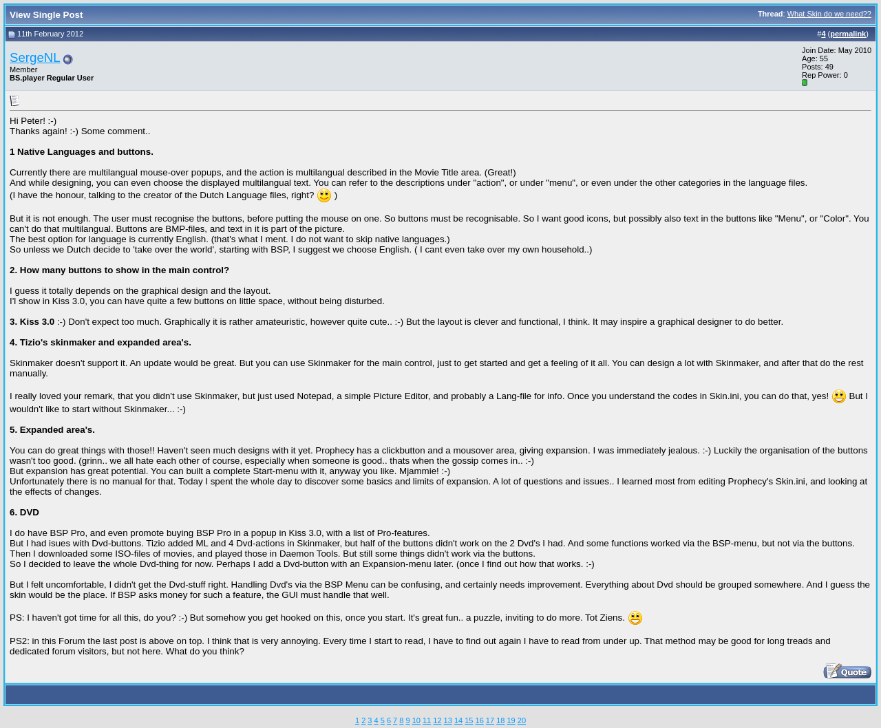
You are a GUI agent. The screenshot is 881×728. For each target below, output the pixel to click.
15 (469, 720)
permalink (848, 34)
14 (458, 720)
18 (500, 720)
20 (522, 720)
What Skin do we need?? (829, 14)
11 (427, 720)
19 (511, 720)
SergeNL (35, 57)
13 (448, 720)
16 (480, 720)
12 (437, 720)
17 (490, 720)
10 (416, 720)
